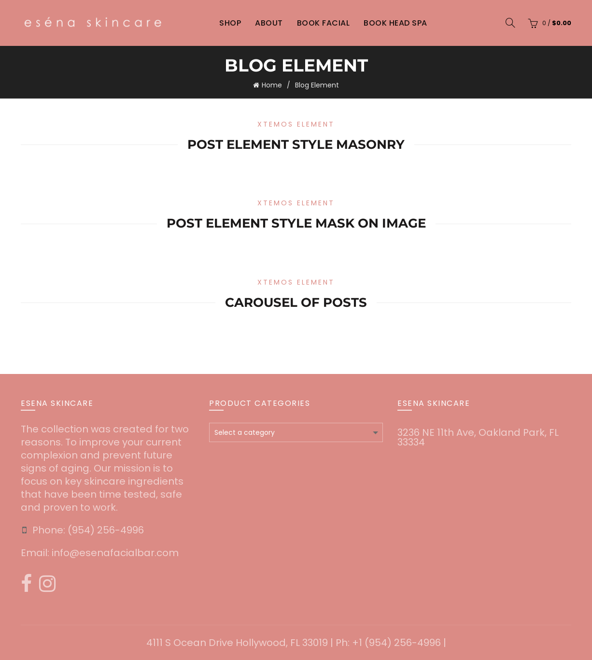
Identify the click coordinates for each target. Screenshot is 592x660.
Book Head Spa (395, 23)
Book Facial (323, 23)
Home (272, 85)
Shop (230, 23)
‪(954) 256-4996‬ (106, 530)
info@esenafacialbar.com (115, 553)
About (269, 23)
